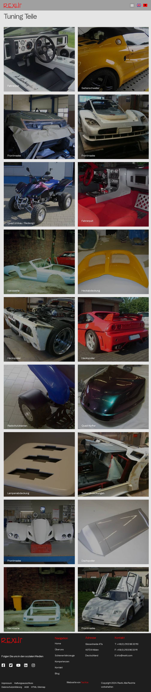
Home (58, 643)
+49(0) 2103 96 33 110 (127, 644)
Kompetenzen (62, 661)
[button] (132, 5)
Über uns (59, 649)
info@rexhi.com (124, 655)
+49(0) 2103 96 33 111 (127, 650)
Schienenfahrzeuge (65, 655)
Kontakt (59, 667)
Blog (57, 673)
